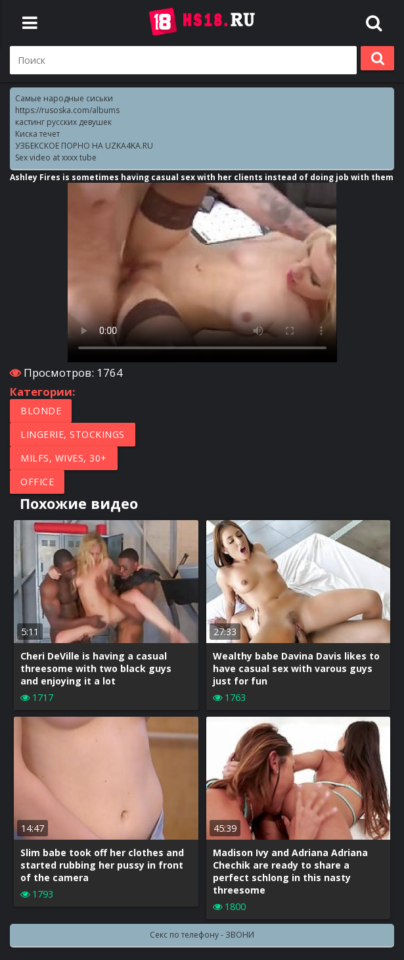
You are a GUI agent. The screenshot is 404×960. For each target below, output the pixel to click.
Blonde (40, 410)
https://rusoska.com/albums (67, 110)
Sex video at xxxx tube (56, 157)
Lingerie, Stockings (72, 434)
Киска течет (37, 133)
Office (37, 481)
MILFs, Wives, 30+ (63, 458)
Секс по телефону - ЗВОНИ (202, 934)
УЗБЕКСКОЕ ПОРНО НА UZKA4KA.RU (84, 145)
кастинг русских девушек (63, 122)
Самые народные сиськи (64, 98)
